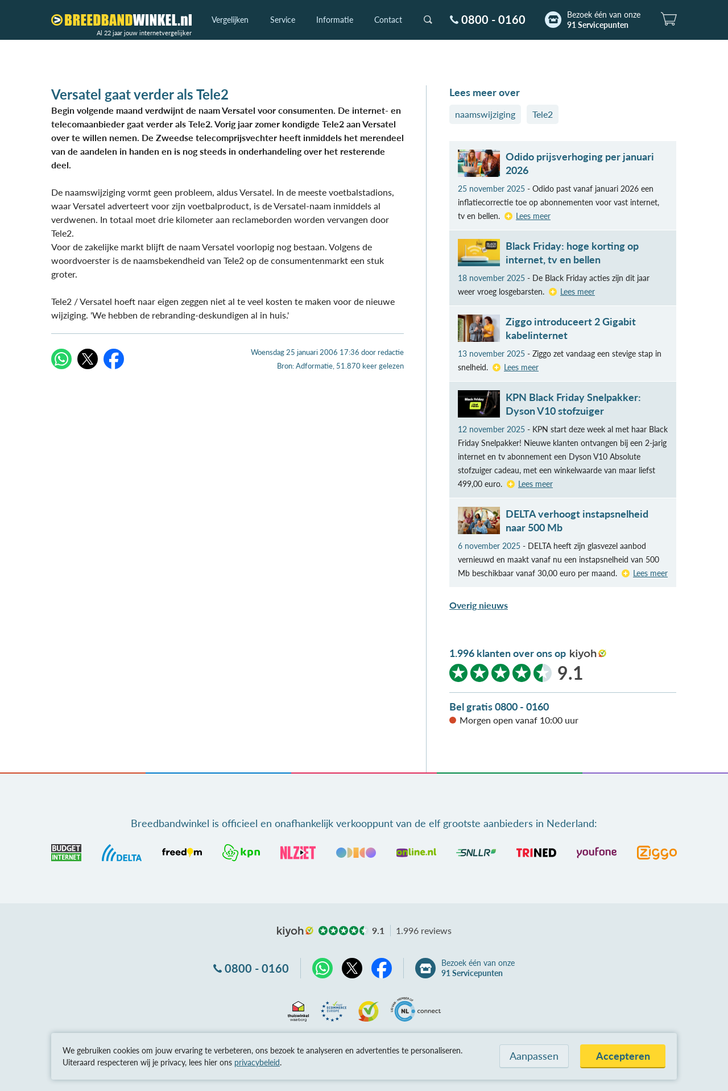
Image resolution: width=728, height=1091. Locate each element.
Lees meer (533, 216)
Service (282, 19)
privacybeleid (257, 1062)
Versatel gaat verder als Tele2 (140, 94)
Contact (388, 19)
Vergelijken (230, 19)
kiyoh (588, 654)
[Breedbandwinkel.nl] (121, 20)
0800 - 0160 (493, 19)
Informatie (334, 19)
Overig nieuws (478, 605)
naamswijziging (485, 114)
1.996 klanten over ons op (507, 653)
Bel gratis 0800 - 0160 (499, 706)
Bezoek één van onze (603, 20)
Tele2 (542, 114)
